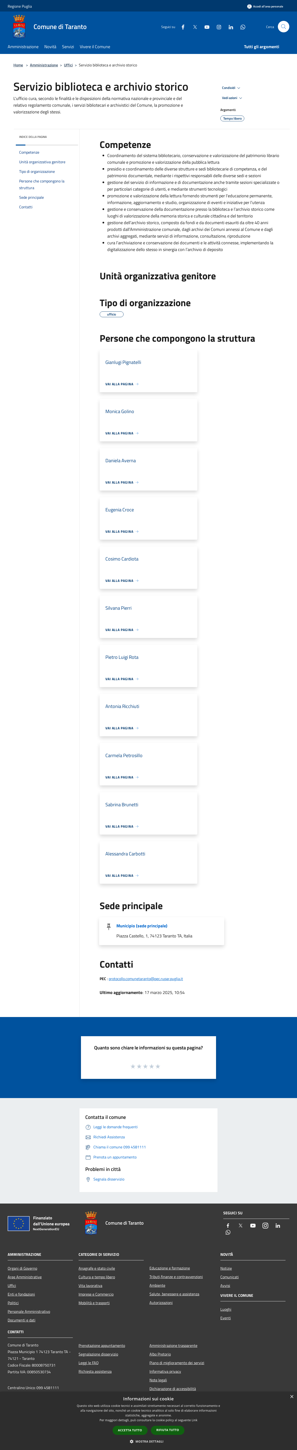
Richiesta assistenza (95, 1371)
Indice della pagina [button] (33, 136)
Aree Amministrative (25, 1277)
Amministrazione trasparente (173, 1345)
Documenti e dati (21, 1320)
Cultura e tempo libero (97, 1277)
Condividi (232, 88)
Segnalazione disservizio (98, 1354)
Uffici (68, 65)
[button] (148, 1441)
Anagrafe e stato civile (97, 1268)
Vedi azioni (233, 98)
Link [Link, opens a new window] (194, 1420)
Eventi (225, 1318)
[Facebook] (181, 26)
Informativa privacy (165, 1371)
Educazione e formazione (169, 1268)
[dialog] (148, 1421)
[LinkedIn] (229, 26)
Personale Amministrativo (29, 1311)
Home (18, 65)
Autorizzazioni (161, 1302)
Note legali (158, 1380)
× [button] (291, 1397)
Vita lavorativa (90, 1285)
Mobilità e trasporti (94, 1303)
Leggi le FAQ (89, 1363)
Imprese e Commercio (96, 1294)
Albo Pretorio (160, 1354)
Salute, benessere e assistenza (174, 1294)
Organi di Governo (22, 1268)
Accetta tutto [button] (130, 1430)
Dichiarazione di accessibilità (172, 1389)
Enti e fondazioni (21, 1294)
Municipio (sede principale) (141, 926)
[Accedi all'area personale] (265, 6)
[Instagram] (217, 26)
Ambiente (157, 1285)
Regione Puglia (20, 6)
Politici (13, 1303)
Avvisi (225, 1285)
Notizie (226, 1268)
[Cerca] (283, 26)
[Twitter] (193, 26)
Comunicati (229, 1277)
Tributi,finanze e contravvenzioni (176, 1277)
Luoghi (225, 1309)
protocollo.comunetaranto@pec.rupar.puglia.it (146, 979)
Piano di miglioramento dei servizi (176, 1363)
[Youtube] (205, 26)
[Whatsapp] (241, 26)
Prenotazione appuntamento (102, 1345)
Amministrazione (44, 65)
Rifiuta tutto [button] (167, 1430)
